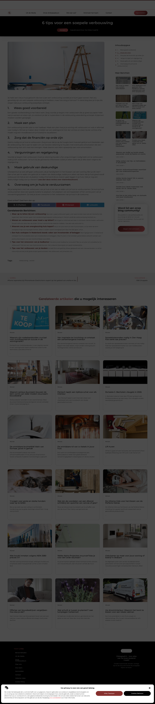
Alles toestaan (109, 693)
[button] (150, 688)
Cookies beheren (137, 693)
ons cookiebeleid (55, 698)
